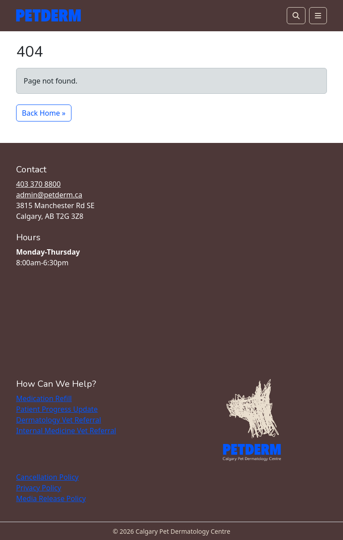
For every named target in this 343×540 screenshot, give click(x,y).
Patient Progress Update (57, 409)
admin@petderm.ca (49, 195)
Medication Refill (44, 398)
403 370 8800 (38, 184)
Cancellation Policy (47, 477)
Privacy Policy (38, 488)
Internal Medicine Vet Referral (66, 430)
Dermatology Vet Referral (58, 420)
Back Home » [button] (44, 113)
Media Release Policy (51, 498)
